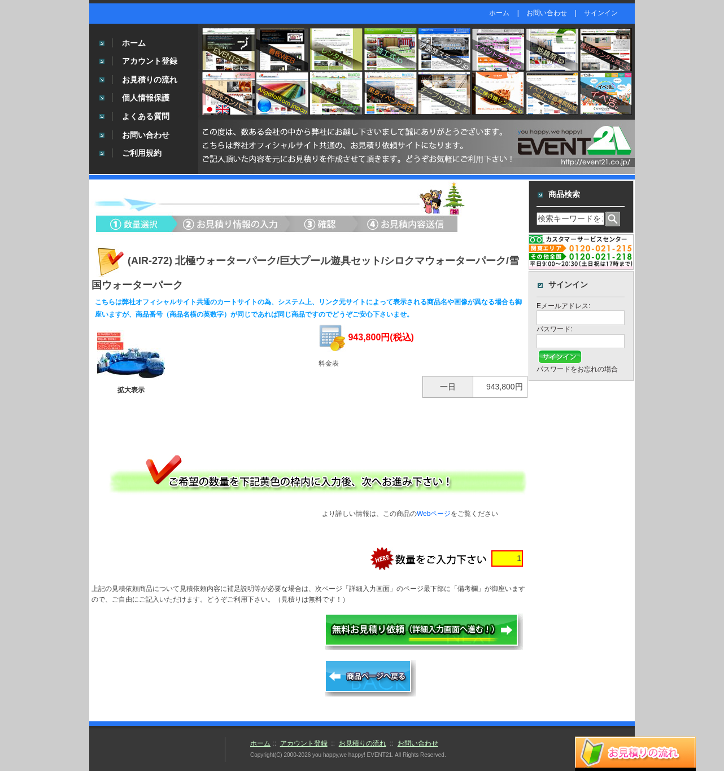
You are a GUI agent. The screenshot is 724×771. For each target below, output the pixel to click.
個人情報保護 (145, 97)
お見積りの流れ (149, 79)
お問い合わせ (546, 13)
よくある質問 (145, 116)
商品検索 (564, 194)
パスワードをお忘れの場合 (577, 369)
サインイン (601, 13)
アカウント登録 (149, 60)
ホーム (499, 13)
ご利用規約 (142, 152)
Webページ (434, 514)
